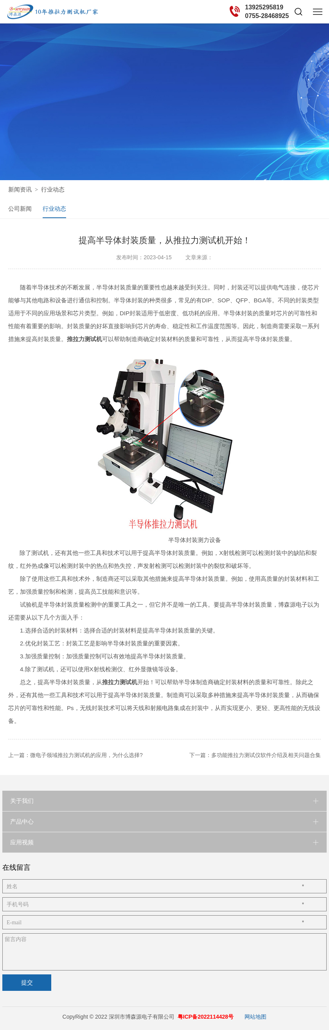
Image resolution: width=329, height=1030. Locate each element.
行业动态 (53, 189)
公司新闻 (20, 208)
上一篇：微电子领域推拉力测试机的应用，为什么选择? (75, 754)
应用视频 (22, 841)
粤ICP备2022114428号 (206, 1016)
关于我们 (22, 800)
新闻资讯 (20, 189)
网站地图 (255, 1016)
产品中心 (22, 820)
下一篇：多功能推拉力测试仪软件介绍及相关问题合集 (255, 754)
